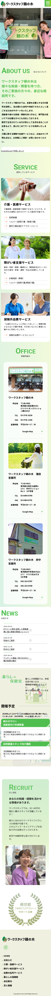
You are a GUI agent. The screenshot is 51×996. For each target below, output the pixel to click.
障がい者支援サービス (14, 968)
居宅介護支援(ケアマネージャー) (23, 226)
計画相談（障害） (17, 278)
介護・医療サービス (13, 964)
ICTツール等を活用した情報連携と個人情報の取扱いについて (16, 630)
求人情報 (8, 985)
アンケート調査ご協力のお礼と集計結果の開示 (16, 659)
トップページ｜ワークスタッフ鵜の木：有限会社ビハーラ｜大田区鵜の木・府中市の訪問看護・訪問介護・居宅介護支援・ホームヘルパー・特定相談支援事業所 (17, 4)
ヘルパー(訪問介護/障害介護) (22, 282)
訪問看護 (13, 217)
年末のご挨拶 (8, 649)
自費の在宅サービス (13, 972)
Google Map (27, 431)
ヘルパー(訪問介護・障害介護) (22, 221)
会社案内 (8, 981)
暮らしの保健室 (11, 976)
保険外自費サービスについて (21, 335)
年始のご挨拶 (8, 640)
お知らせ (8, 960)
